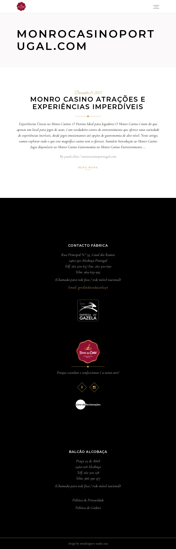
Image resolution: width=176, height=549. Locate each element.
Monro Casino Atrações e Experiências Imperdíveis (88, 103)
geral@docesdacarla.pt (93, 287)
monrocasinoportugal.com (99, 156)
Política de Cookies (88, 507)
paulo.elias (71, 156)
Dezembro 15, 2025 (88, 93)
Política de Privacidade (88, 500)
